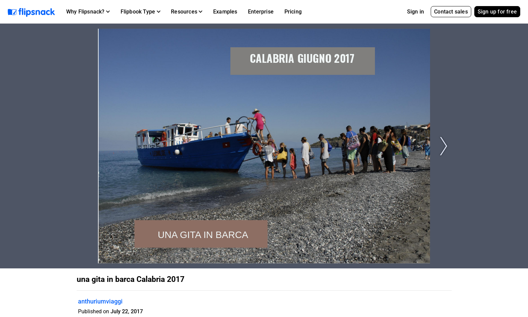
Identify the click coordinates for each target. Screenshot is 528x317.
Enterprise (261, 11)
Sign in (415, 11)
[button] (88, 11)
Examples (225, 11)
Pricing (293, 11)
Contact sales (451, 11)
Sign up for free (497, 11)
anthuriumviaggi (100, 301)
